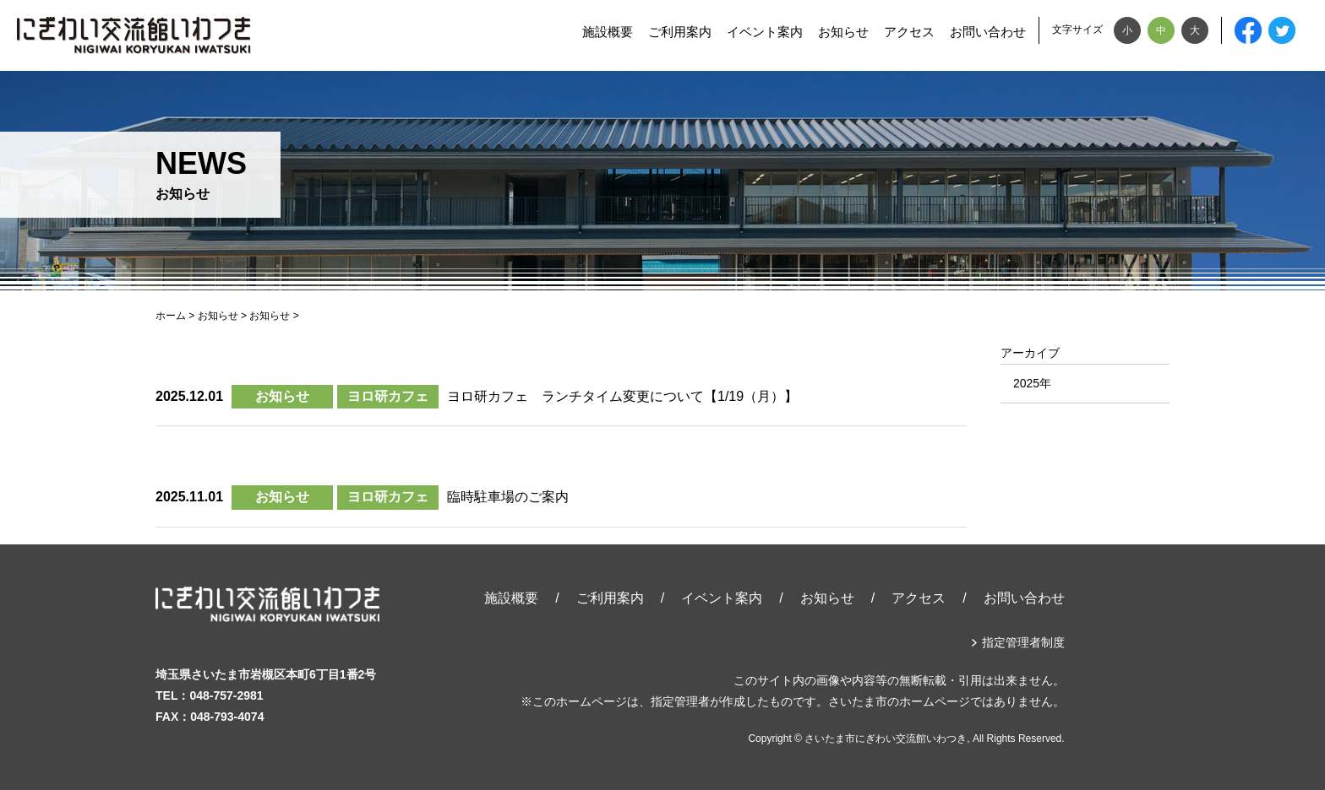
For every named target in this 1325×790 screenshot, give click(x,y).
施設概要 (607, 31)
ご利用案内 (680, 31)
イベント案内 (765, 31)
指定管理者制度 (1023, 642)
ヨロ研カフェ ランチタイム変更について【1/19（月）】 (622, 396)
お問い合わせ (988, 31)
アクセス (909, 31)
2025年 (1032, 383)
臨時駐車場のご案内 (508, 497)
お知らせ (843, 31)
